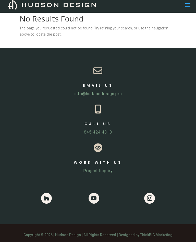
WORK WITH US (98, 162)
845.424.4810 (98, 132)
